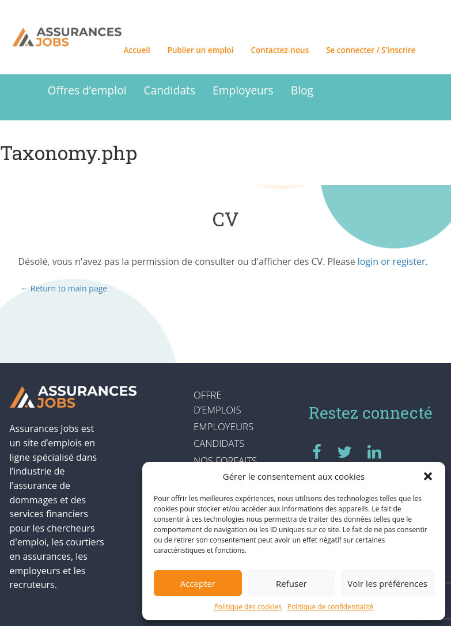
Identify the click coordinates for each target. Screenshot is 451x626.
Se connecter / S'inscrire (370, 50)
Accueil (137, 50)
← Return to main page (63, 288)
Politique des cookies (248, 607)
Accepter (197, 583)
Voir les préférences (387, 583)
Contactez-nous (280, 50)
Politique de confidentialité (330, 607)
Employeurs (243, 90)
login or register (392, 261)
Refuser (291, 583)
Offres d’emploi (87, 90)
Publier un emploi (201, 50)
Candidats (169, 90)
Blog (302, 90)
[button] (428, 476)
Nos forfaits (225, 460)
